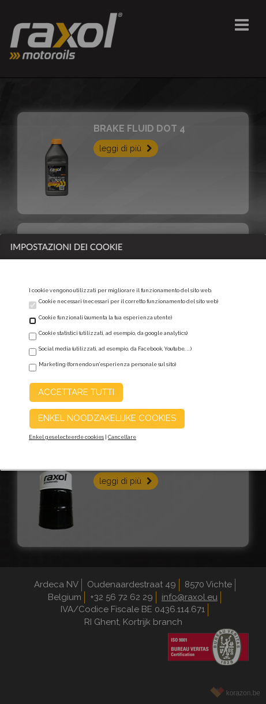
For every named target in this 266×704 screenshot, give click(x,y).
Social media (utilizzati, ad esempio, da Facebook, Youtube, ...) (115, 349)
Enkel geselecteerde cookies (66, 437)
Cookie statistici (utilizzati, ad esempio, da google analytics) (113, 333)
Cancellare (122, 437)
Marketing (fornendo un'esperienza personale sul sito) (107, 364)
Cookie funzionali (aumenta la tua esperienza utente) (105, 318)
